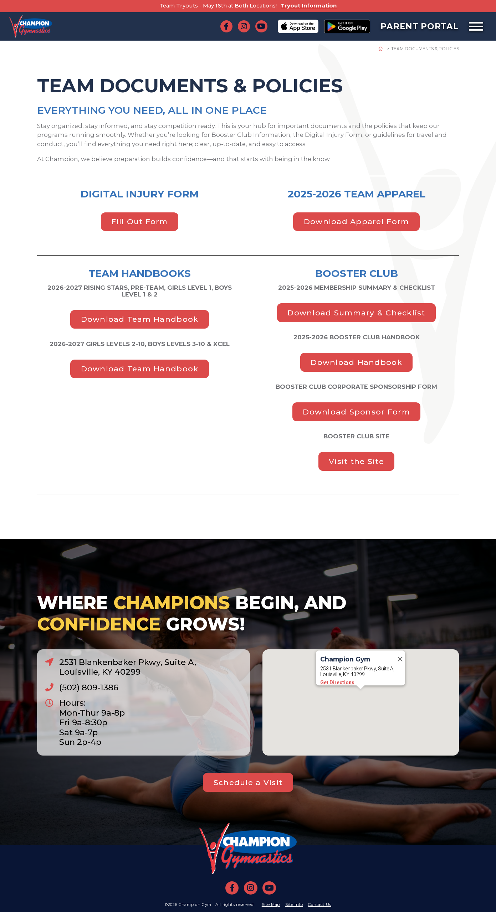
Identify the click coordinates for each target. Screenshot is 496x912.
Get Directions (337, 703)
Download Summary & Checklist (356, 312)
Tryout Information (309, 5)
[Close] (400, 679)
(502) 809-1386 (88, 687)
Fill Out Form (139, 221)
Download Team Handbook (140, 319)
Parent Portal (419, 26)
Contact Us (319, 904)
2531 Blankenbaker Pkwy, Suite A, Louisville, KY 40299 (127, 667)
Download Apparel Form (356, 221)
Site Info (294, 904)
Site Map (271, 904)
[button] (360, 716)
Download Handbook (356, 362)
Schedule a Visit (248, 782)
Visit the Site (356, 461)
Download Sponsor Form (356, 411)
